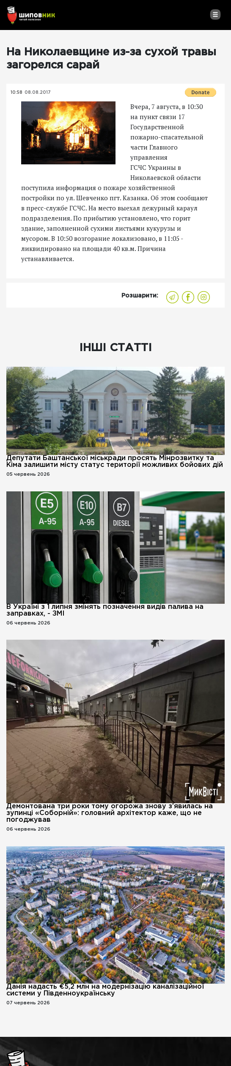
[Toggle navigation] (215, 14)
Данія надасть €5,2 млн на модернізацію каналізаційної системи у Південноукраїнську (105, 990)
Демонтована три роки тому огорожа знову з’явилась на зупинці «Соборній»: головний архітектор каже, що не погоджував (109, 813)
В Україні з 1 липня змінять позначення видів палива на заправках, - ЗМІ (105, 610)
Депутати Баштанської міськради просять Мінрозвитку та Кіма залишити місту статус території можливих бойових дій (114, 461)
